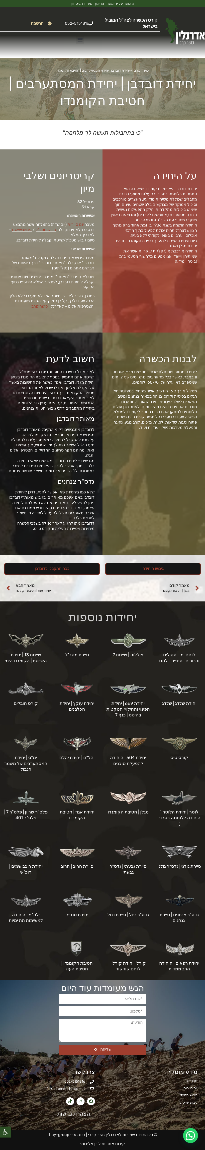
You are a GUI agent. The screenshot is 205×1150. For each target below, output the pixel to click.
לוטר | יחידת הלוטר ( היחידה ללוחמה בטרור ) (179, 817)
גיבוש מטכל (189, 1095)
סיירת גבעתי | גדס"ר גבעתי (128, 869)
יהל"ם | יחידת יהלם (77, 757)
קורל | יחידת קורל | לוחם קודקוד (128, 966)
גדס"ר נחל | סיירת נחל (128, 915)
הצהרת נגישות (71, 1113)
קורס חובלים (26, 703)
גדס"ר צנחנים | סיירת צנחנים (179, 917)
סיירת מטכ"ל (77, 655)
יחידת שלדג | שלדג (179, 703)
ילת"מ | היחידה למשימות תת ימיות (26, 917)
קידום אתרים (114, 1143)
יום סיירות (76, 224)
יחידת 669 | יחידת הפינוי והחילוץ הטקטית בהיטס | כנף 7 (128, 709)
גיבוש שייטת (22, 229)
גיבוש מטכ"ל (46, 229)
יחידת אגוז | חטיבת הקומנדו (77, 814)
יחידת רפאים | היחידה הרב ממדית (179, 966)
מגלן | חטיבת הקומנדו (128, 812)
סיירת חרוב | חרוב (77, 866)
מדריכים (192, 1081)
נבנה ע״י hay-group (66, 1134)
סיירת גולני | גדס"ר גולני (179, 866)
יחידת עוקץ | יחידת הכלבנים (77, 706)
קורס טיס (179, 757)
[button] (5, 1132)
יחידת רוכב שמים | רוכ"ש (26, 869)
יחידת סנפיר (77, 915)
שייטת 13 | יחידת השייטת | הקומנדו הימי (26, 657)
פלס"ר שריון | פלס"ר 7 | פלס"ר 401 (26, 814)
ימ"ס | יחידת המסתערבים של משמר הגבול (25, 763)
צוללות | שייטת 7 (128, 655)
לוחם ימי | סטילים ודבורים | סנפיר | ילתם (179, 657)
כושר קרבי (141, 70)
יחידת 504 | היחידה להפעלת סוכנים (128, 760)
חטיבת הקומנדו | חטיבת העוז (77, 966)
